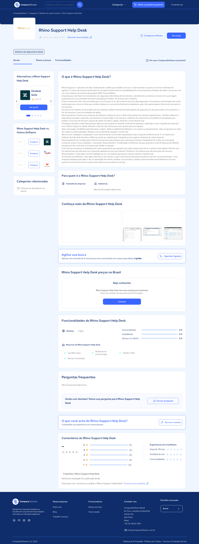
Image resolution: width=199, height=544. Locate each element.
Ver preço (176, 35)
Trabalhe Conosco (60, 514)
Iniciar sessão (94, 510)
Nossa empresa (60, 499)
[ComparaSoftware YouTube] (19, 518)
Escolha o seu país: (170, 498)
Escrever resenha (170, 420)
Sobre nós (57, 505)
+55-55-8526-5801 (132, 521)
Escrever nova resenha (80, 37)
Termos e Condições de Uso (175, 539)
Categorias (119, 4)
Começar (122, 301)
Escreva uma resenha (136, 481)
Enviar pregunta (166, 400)
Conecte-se (177, 4)
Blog (55, 510)
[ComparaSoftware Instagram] (29, 518)
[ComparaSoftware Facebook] (24, 518)
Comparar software (151, 35)
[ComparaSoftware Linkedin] (14, 518)
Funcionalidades (63, 60)
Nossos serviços (95, 505)
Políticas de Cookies (152, 539)
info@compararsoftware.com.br (139, 528)
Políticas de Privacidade (133, 539)
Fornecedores (95, 499)
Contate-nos (130, 499)
